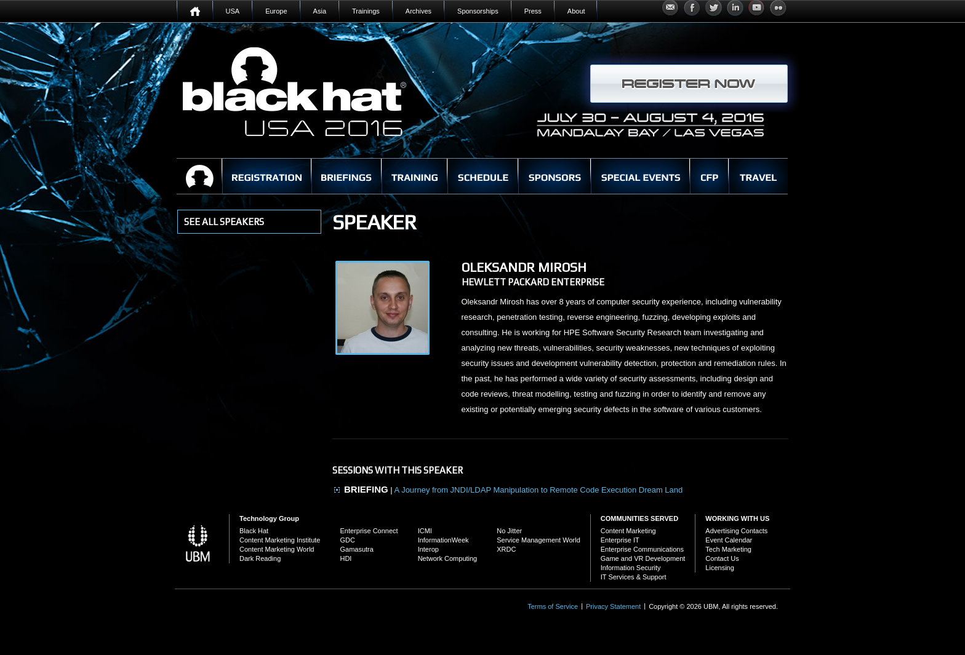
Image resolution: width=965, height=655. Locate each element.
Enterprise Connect (369, 530)
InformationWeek (443, 540)
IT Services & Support (634, 577)
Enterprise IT (620, 540)
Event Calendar (728, 540)
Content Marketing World (276, 549)
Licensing (719, 567)
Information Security (631, 567)
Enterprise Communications (642, 549)
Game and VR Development (643, 558)
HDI (345, 558)
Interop (428, 549)
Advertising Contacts (736, 530)
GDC (347, 540)
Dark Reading (260, 558)
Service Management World (538, 540)
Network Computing (448, 558)
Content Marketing (628, 530)
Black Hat (253, 530)
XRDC (506, 549)
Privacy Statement (613, 606)
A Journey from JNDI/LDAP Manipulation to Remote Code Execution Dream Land (538, 489)
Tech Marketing (728, 549)
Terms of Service (552, 606)
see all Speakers (224, 221)
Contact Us (722, 558)
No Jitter (509, 530)
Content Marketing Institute (279, 540)
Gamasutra (356, 549)
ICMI (425, 530)
